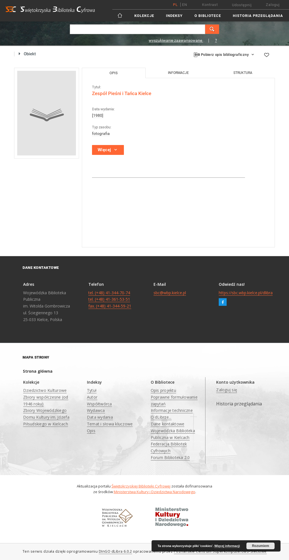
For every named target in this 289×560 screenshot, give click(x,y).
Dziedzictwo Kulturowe (45, 390)
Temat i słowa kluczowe (110, 424)
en (184, 5)
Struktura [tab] (242, 73)
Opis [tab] (114, 73)
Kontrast (210, 5)
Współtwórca (99, 404)
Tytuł (92, 390)
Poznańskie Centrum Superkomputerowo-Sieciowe (220, 551)
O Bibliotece (207, 16)
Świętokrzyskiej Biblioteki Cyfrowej (140, 486)
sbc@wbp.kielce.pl (170, 292)
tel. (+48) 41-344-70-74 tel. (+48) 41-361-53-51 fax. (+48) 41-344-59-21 (109, 299)
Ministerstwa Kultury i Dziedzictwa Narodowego (154, 491)
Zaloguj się (226, 389)
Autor (92, 397)
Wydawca (96, 410)
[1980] (97, 115)
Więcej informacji (227, 546)
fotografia (101, 133)
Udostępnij (242, 5)
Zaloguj (273, 5)
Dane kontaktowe (168, 424)
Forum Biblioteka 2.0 (170, 457)
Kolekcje (144, 16)
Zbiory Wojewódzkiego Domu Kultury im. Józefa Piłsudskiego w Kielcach (46, 417)
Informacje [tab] (178, 73)
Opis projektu (163, 390)
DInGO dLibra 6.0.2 (115, 551)
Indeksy (174, 16)
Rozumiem (260, 546)
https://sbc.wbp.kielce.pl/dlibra (246, 292)
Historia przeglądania (258, 16)
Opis (91, 430)
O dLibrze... (161, 417)
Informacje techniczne (172, 410)
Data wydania (100, 417)
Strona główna (37, 371)
